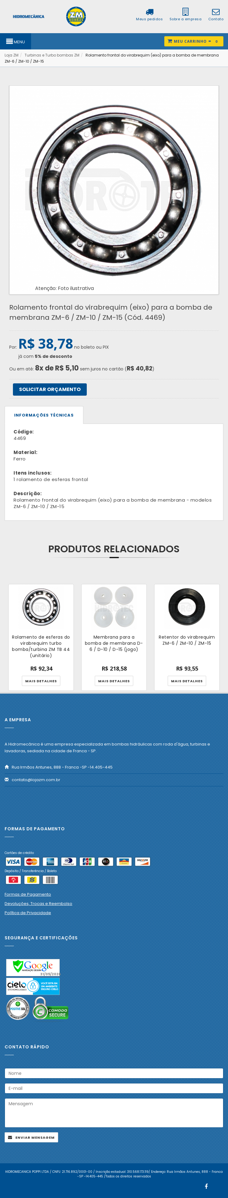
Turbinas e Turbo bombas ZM (52, 55)
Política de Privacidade (28, 913)
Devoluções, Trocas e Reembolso (38, 903)
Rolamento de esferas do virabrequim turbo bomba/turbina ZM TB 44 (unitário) (41, 646)
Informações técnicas (44, 415)
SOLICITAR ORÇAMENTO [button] (50, 389)
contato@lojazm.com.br (36, 780)
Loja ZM (11, 55)
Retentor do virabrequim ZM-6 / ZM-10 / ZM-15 (187, 640)
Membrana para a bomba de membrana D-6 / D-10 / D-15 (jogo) (114, 643)
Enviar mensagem (35, 1137)
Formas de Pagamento (28, 894)
